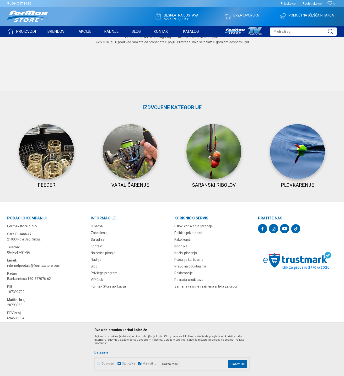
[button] (303, 31)
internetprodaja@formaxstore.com (33, 319)
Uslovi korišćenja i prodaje (193, 280)
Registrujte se (312, 3)
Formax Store (16, 40)
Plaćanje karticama (188, 313)
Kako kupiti (182, 293)
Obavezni (108, 363)
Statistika (128, 363)
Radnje (96, 313)
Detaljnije (101, 352)
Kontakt (96, 300)
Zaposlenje (99, 286)
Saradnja (97, 293)
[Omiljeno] (331, 4)
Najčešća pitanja (103, 306)
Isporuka (180, 300)
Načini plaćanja (185, 306)
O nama (97, 280)
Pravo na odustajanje (190, 320)
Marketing (149, 363)
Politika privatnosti (188, 286)
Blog (94, 320)
